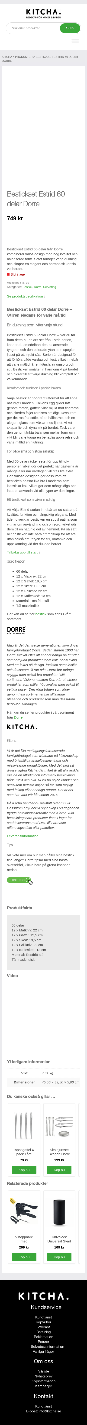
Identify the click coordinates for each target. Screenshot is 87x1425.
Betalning (43, 1330)
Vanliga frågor (43, 1349)
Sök (70, 28)
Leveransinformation (23, 834)
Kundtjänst (43, 1315)
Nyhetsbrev (44, 1374)
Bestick (27, 284)
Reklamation (43, 1334)
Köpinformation (43, 1379)
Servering (49, 284)
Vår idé (43, 1369)
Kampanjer (43, 1384)
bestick (40, 612)
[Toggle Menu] (75, 41)
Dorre (38, 284)
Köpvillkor (43, 1320)
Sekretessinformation (47, 1344)
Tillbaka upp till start (22, 550)
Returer (43, 1339)
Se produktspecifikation (25, 294)
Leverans (43, 1325)
